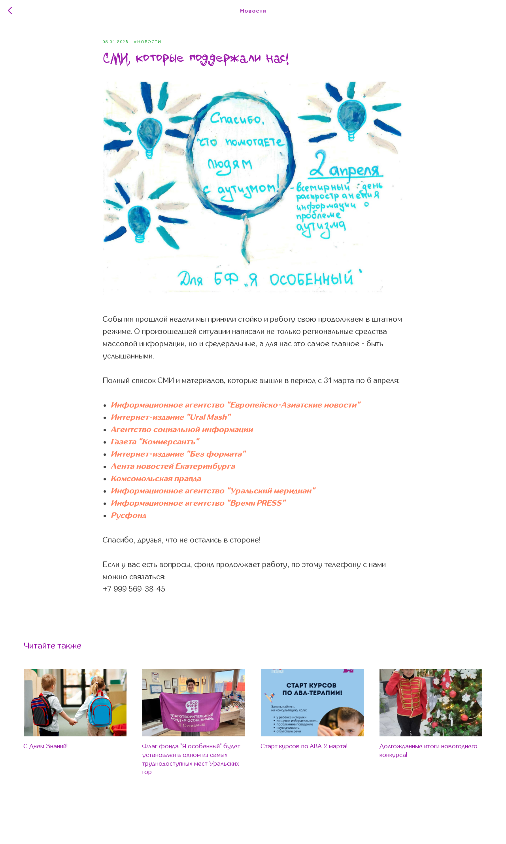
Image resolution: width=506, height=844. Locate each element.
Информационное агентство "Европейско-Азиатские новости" (235, 405)
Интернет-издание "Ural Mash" (170, 417)
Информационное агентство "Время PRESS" (198, 503)
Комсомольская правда (156, 478)
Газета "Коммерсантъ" (155, 442)
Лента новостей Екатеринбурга (173, 466)
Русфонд (128, 515)
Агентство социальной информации (182, 429)
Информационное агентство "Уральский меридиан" (213, 491)
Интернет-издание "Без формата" (178, 454)
